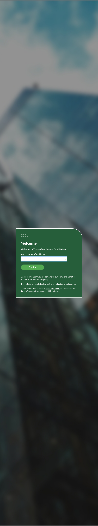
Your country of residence (34, 254)
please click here (53, 288)
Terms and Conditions (67, 277)
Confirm (32, 267)
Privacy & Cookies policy (38, 279)
